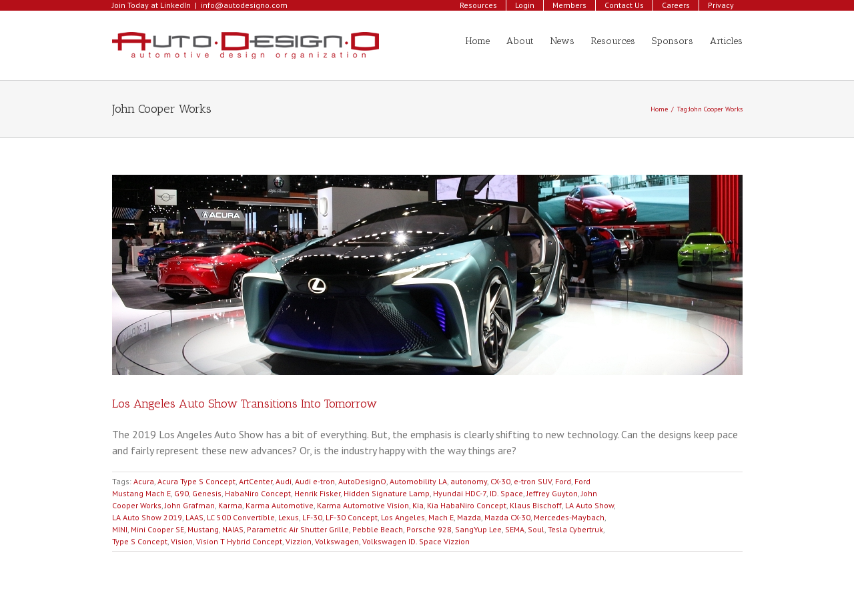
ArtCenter (255, 481)
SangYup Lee (478, 529)
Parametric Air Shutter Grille (298, 529)
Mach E (441, 517)
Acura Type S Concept (196, 481)
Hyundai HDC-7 (459, 493)
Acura (143, 481)
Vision (182, 541)
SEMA (514, 529)
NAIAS (233, 529)
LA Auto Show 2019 (147, 517)
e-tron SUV (533, 481)
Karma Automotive (280, 505)
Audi (284, 481)
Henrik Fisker (317, 493)
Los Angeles (403, 517)
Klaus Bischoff (536, 505)
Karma (230, 505)
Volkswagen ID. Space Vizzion (416, 541)
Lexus (288, 517)
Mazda (469, 517)
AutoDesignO (362, 481)
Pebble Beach (377, 529)
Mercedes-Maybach (569, 517)
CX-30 (500, 481)
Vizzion (299, 541)
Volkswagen (337, 541)
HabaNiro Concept (258, 493)
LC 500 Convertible (241, 517)
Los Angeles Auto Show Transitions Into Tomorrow (244, 403)
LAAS (194, 517)
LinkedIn (175, 5)
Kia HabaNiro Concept (466, 505)
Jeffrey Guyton (552, 493)
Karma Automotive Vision (363, 505)
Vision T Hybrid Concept (239, 541)
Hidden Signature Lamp (387, 493)
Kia (418, 505)
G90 (181, 493)
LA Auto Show (589, 505)
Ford (563, 481)
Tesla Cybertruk (575, 529)
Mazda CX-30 (507, 517)
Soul (536, 529)
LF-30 (312, 517)
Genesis (207, 493)
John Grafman (190, 505)
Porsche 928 (429, 529)
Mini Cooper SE (157, 529)
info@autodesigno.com (244, 5)
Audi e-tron (315, 481)
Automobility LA (418, 481)
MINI (119, 529)
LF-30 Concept (352, 517)
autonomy (468, 481)
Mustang (203, 529)
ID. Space (506, 493)
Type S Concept (139, 541)
